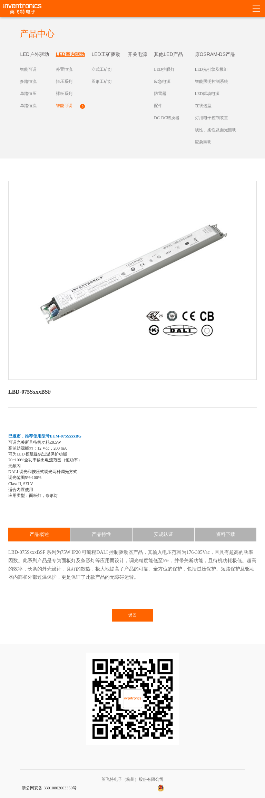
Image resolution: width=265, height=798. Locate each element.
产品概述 (39, 534)
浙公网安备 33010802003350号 (49, 788)
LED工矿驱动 (105, 54)
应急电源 (162, 81)
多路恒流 (28, 81)
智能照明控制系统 (211, 81)
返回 (132, 615)
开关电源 (137, 54)
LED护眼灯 (164, 69)
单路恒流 (28, 105)
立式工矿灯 (101, 69)
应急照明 (203, 142)
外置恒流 (64, 69)
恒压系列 (64, 81)
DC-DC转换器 (166, 117)
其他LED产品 (168, 54)
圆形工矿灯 (101, 81)
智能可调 (28, 69)
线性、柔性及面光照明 (215, 129)
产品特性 (101, 534)
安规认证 (163, 534)
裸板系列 (64, 93)
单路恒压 (28, 93)
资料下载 (225, 534)
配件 (158, 105)
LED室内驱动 (70, 54)
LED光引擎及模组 (211, 69)
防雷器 (160, 93)
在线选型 (203, 105)
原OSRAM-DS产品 (215, 54)
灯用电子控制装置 (211, 117)
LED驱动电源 (207, 93)
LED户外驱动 (34, 54)
